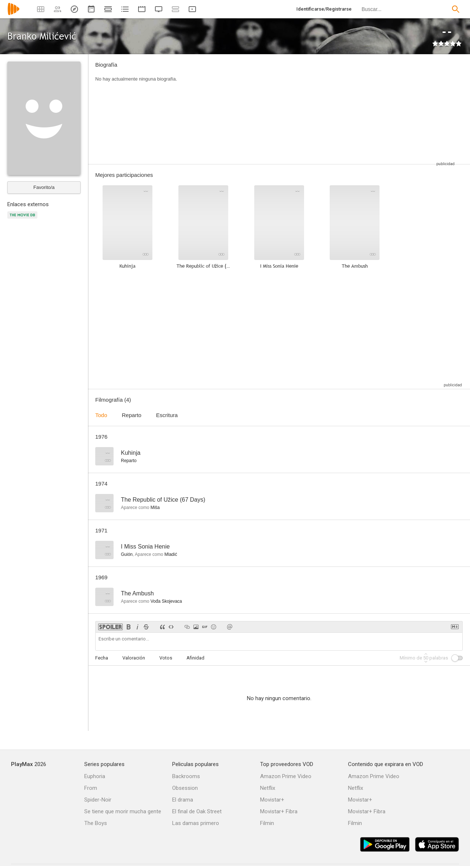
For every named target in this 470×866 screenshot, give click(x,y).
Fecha (101, 658)
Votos (165, 658)
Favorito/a (44, 187)
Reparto (131, 415)
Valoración (133, 658)
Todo (101, 415)
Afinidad (195, 658)
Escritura (167, 415)
